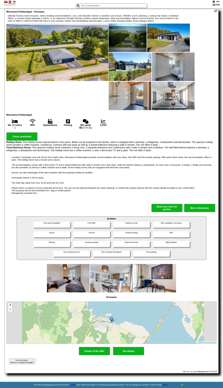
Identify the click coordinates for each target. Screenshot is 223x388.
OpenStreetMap (210, 343)
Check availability (21, 136)
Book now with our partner (167, 208)
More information (199, 208)
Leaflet (199, 343)
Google (73, 385)
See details (129, 351)
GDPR (165, 385)
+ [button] (10, 305)
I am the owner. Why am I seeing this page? (22, 361)
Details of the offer (94, 351)
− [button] (10, 309)
